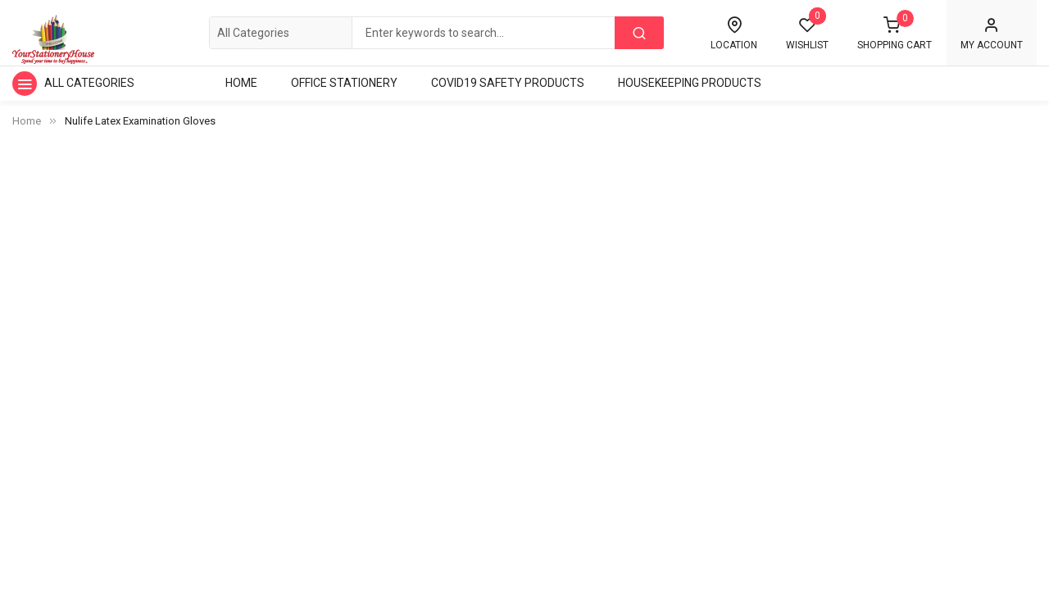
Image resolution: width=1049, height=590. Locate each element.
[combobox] (436, 32)
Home (26, 121)
